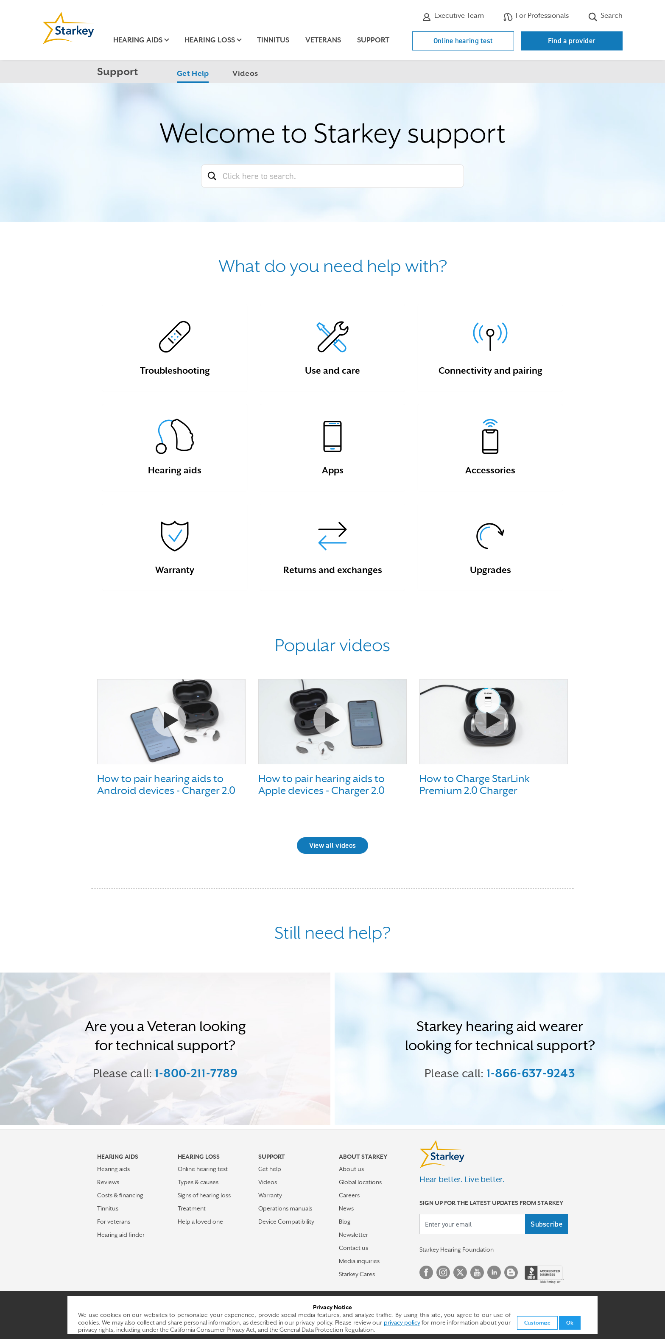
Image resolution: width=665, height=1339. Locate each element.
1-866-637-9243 (530, 1073)
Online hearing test (463, 40)
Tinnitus (273, 40)
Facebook (426, 1272)
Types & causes (198, 1182)
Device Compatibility (286, 1221)
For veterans (113, 1221)
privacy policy (402, 1322)
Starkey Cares (357, 1274)
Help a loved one (200, 1221)
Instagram (443, 1272)
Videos (245, 73)
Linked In (494, 1272)
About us (351, 1169)
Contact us (353, 1247)
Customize (537, 1323)
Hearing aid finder (121, 1234)
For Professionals (536, 16)
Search (605, 16)
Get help (269, 1169)
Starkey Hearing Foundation (456, 1249)
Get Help (193, 73)
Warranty (270, 1195)
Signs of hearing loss (204, 1195)
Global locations (360, 1182)
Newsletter (353, 1234)
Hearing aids (113, 1169)
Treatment (192, 1208)
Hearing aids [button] (137, 40)
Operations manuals (285, 1208)
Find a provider (572, 40)
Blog (345, 1221)
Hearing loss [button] (209, 40)
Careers (349, 1195)
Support (373, 40)
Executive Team (453, 16)
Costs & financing (120, 1195)
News (346, 1208)
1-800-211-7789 (196, 1073)
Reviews (108, 1182)
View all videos (332, 845)
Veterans (323, 40)
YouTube (477, 1272)
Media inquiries (359, 1261)
